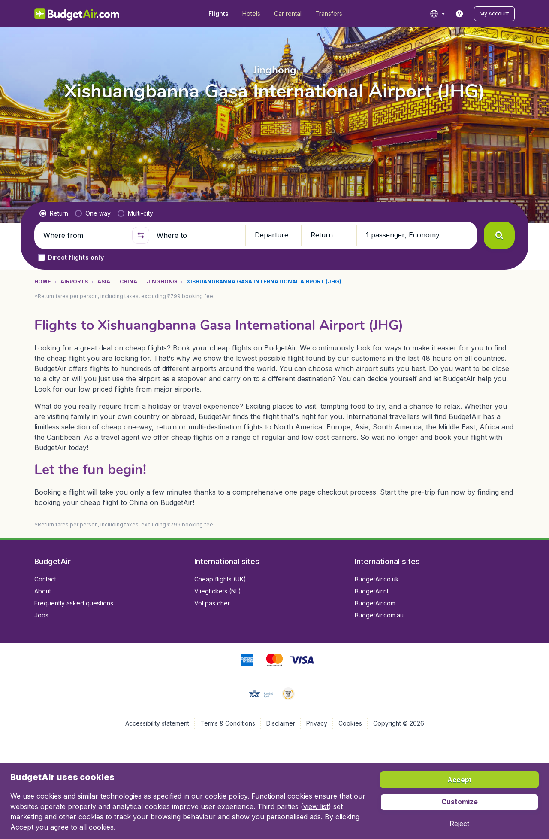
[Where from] (84, 235)
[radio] (53, 213)
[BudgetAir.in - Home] (77, 13)
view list (316, 806)
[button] (494, 13)
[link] (459, 13)
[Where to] (197, 235)
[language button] (437, 13)
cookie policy (226, 796)
